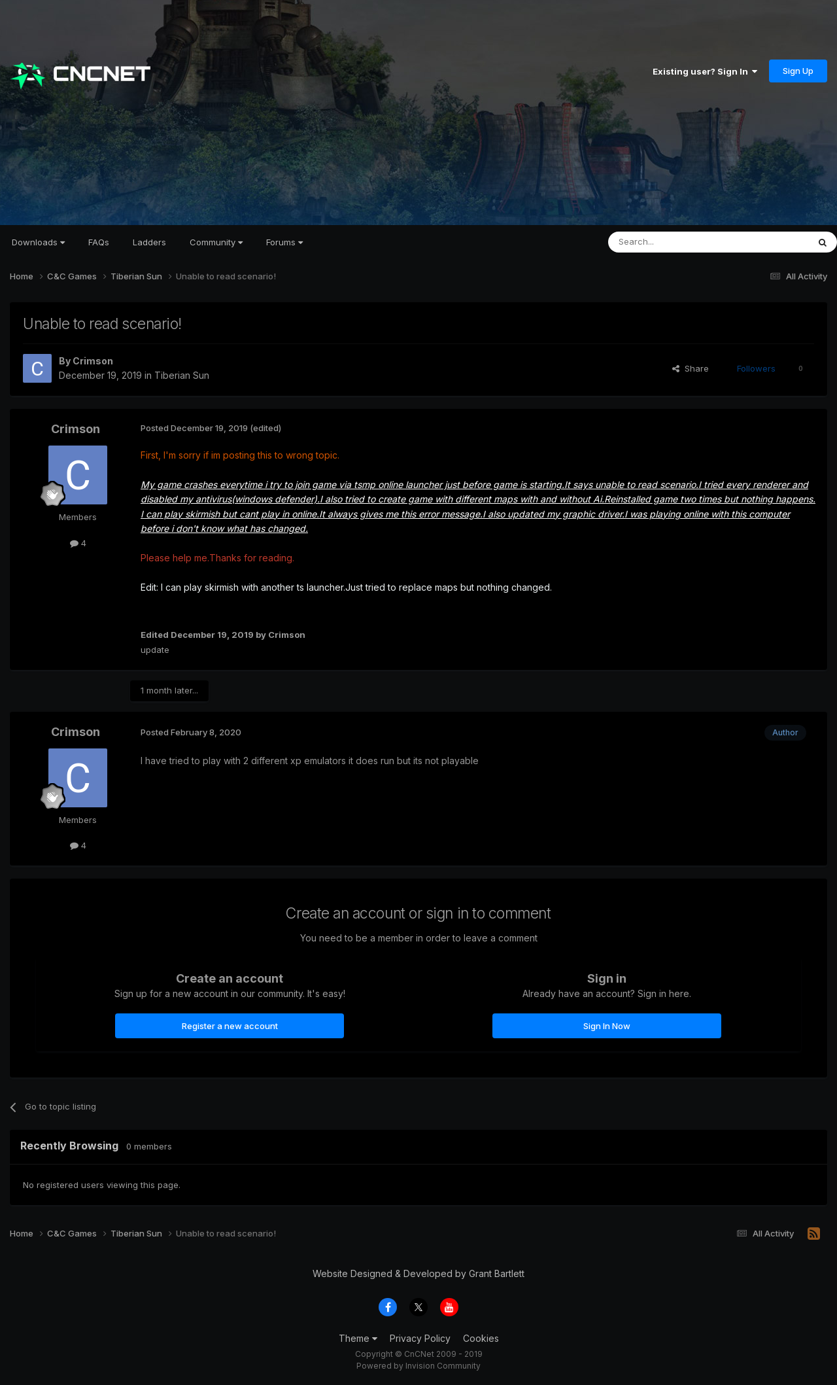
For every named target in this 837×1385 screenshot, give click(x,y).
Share (690, 368)
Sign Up (798, 70)
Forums (284, 242)
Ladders (149, 242)
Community (216, 242)
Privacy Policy (420, 1338)
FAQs (98, 242)
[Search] (675, 242)
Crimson (93, 360)
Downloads (38, 242)
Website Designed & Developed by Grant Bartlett (418, 1273)
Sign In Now (606, 1026)
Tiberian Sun (181, 375)
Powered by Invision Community (418, 1366)
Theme (358, 1338)
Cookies (481, 1338)
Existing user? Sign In (705, 71)
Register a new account (230, 1026)
